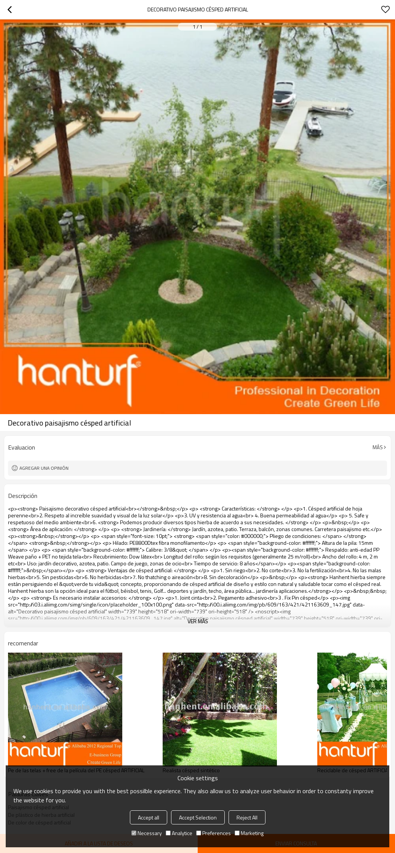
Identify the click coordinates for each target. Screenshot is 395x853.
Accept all (148, 817)
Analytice (179, 833)
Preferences (213, 833)
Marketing (249, 833)
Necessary (146, 833)
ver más (197, 621)
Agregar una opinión (44, 468)
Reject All (247, 817)
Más (378, 447)
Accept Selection (198, 817)
